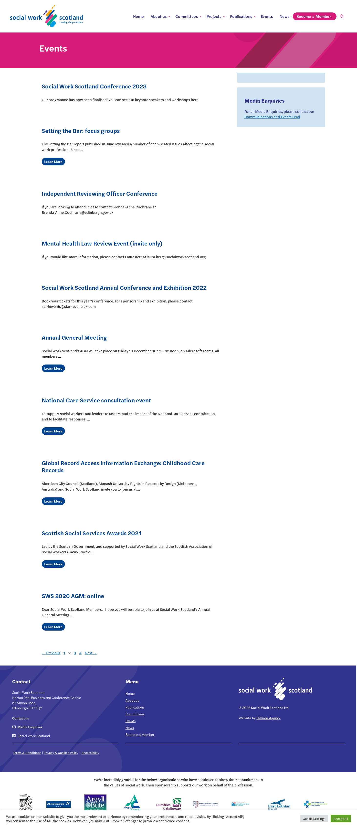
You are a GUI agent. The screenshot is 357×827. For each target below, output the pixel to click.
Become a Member (316, 16)
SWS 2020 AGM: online (73, 595)
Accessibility (90, 752)
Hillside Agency (268, 717)
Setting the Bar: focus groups (81, 130)
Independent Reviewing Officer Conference (100, 193)
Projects (217, 16)
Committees (189, 16)
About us (161, 16)
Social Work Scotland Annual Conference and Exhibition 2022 (124, 287)
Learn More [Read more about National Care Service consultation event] (53, 431)
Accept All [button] (341, 818)
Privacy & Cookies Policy (61, 752)
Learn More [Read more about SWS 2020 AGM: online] (53, 626)
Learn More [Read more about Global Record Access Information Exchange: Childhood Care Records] (53, 501)
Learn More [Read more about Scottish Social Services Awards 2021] (53, 563)
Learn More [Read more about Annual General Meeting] (53, 368)
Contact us (20, 718)
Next (91, 652)
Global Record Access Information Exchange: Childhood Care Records (123, 466)
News (284, 16)
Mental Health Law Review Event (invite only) (102, 243)
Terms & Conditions (27, 752)
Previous (51, 652)
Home (138, 16)
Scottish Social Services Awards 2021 (91, 533)
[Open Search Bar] (341, 16)
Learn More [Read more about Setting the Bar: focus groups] (53, 161)
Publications (243, 16)
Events (267, 16)
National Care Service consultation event (96, 400)
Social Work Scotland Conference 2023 (94, 86)
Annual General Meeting (74, 337)
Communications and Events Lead (272, 116)
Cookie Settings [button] (314, 818)
